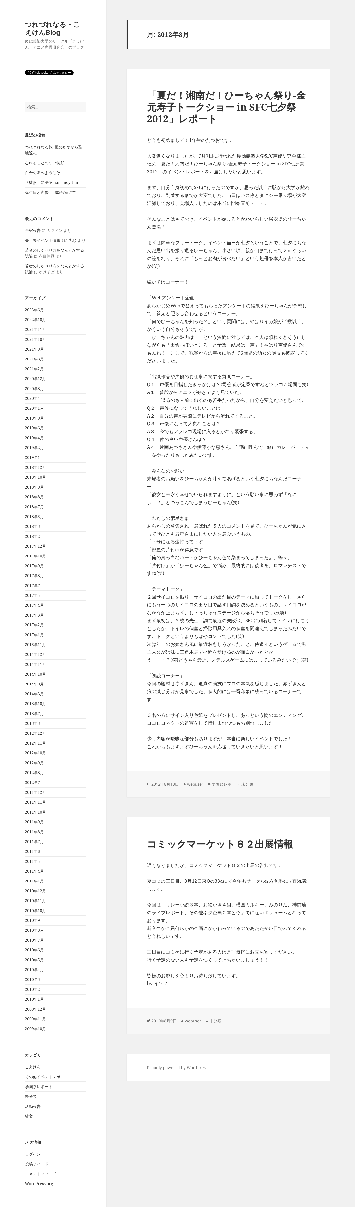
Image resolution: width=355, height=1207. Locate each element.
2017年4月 (34, 605)
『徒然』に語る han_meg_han (52, 182)
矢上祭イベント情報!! (44, 240)
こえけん (33, 1067)
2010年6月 (34, 950)
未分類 (31, 1096)
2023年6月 (34, 309)
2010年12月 (35, 891)
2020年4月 (34, 398)
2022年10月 (35, 319)
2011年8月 (34, 831)
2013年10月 (35, 703)
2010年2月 (34, 989)
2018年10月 (35, 477)
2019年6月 (34, 428)
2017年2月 (34, 625)
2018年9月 (34, 487)
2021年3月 (34, 359)
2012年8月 (34, 772)
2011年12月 (35, 792)
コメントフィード (40, 1173)
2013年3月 (34, 723)
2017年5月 (34, 595)
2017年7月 (34, 585)
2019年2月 (34, 447)
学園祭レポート (39, 1086)
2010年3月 (34, 979)
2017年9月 (34, 566)
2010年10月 (35, 910)
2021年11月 (35, 329)
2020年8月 (34, 388)
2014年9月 (34, 684)
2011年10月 (35, 812)
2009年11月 (35, 1019)
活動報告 (33, 1106)
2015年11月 (35, 644)
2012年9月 (34, 763)
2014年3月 (34, 694)
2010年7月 (34, 940)
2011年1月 (34, 881)
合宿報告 (33, 230)
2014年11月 (35, 664)
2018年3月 (34, 526)
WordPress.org (39, 1183)
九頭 (73, 240)
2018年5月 (34, 516)
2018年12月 (35, 467)
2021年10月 (35, 339)
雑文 (29, 1116)
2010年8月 (34, 930)
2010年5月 (34, 959)
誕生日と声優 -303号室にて (50, 192)
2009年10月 (35, 1028)
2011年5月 (34, 861)
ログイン (33, 1154)
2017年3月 (34, 615)
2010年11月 (35, 900)
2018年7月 (34, 506)
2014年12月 (35, 654)
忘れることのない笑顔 (44, 162)
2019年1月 (34, 457)
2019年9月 (34, 418)
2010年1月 (34, 999)
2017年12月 (35, 546)
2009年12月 (35, 1009)
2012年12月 (35, 733)
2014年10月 (35, 674)
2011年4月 (34, 871)
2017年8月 (34, 575)
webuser (195, 784)
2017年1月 (34, 634)
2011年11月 (35, 802)
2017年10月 (35, 556)
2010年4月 (34, 969)
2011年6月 (34, 851)
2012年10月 (35, 753)
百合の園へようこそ (42, 172)
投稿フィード (37, 1164)
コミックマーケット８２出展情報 (220, 843)
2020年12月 (35, 378)
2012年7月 (34, 782)
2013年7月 (34, 713)
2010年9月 (34, 920)
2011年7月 (34, 841)
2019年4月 (34, 437)
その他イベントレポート (46, 1076)
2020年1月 (34, 408)
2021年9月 (34, 349)
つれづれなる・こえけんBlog (52, 28)
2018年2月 (34, 536)
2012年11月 (35, 743)
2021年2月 (34, 369)
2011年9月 (34, 822)
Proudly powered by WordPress (177, 1067)
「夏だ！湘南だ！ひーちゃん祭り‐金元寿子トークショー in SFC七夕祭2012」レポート (226, 106)
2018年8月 (34, 497)
